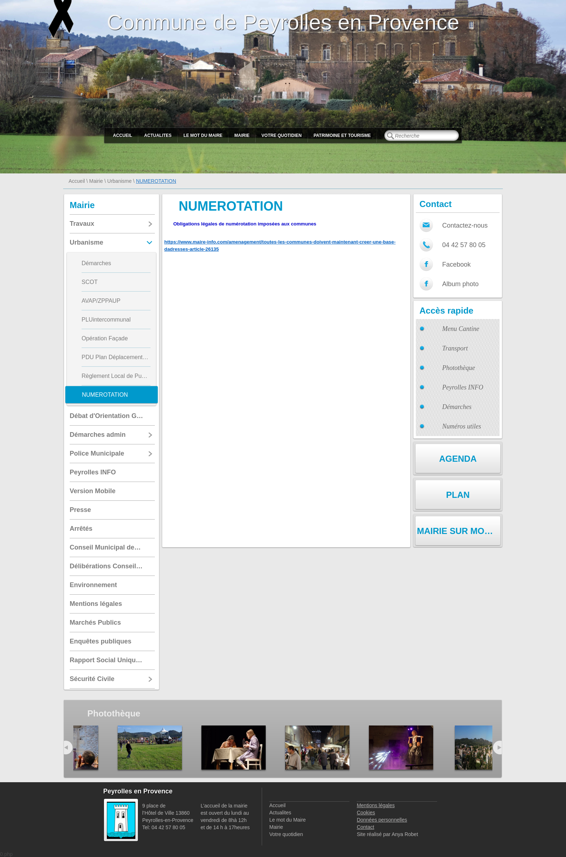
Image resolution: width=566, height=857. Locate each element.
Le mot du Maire (202, 135)
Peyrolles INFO (462, 387)
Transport (455, 348)
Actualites (157, 135)
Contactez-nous (465, 225)
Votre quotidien (281, 135)
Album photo (460, 284)
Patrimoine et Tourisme (342, 135)
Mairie (241, 135)
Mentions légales (376, 805)
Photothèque (458, 367)
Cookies (366, 812)
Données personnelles (382, 820)
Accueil (122, 135)
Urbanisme (119, 181)
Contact (365, 827)
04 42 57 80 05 (464, 245)
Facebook (456, 264)
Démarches (456, 406)
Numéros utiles (461, 426)
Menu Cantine (460, 328)
